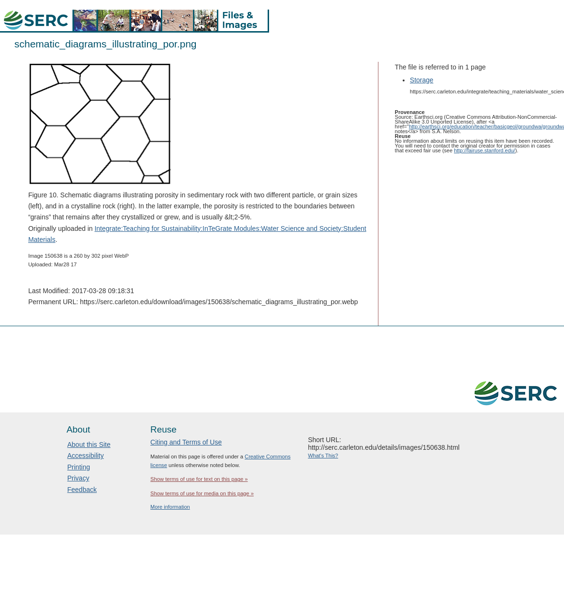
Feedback (82, 489)
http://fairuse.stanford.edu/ (484, 150)
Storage (421, 80)
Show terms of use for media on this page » (202, 493)
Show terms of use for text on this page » (199, 479)
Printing (79, 467)
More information (170, 507)
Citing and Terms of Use (186, 442)
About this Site (89, 444)
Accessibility (86, 455)
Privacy (79, 478)
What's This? (323, 455)
